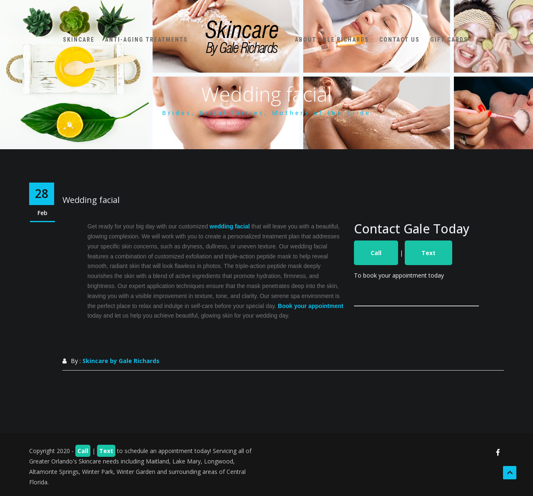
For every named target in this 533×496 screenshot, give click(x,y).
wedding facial (229, 226)
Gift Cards (451, 37)
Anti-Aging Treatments (148, 37)
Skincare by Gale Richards (120, 361)
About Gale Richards (331, 37)
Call (376, 253)
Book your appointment (310, 306)
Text (428, 253)
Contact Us (399, 37)
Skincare (80, 37)
